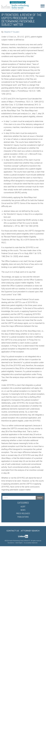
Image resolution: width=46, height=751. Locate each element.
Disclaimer (11, 543)
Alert (23, 506)
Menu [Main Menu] (43, 6)
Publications (23, 517)
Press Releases (23, 513)
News (23, 510)
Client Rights (18, 543)
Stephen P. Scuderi (11, 32)
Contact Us (12, 531)
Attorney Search (30, 531)
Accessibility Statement (30, 543)
